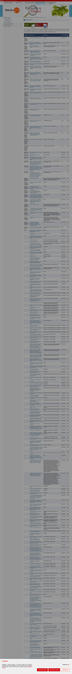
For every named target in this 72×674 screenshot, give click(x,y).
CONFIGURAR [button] (65, 669)
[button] (42, 669)
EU (68, 664)
